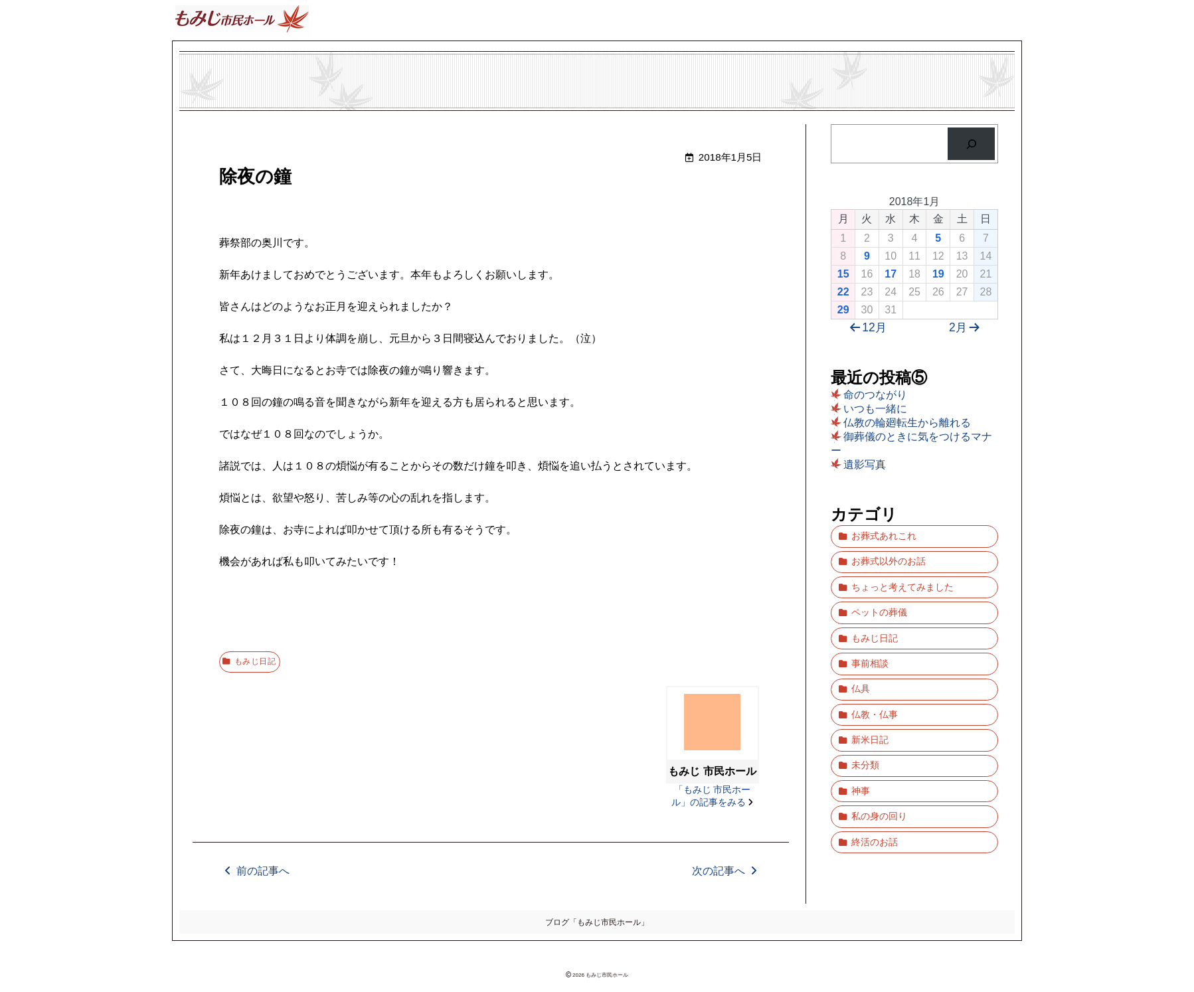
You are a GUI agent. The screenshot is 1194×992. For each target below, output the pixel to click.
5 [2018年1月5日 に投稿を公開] (938, 238)
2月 (967, 327)
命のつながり (875, 394)
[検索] (971, 143)
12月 (865, 327)
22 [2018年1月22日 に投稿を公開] (843, 291)
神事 (860, 739)
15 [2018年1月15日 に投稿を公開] (843, 274)
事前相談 (869, 636)
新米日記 (869, 698)
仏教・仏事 (874, 678)
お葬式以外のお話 (888, 554)
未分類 (865, 719)
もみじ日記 (258, 660)
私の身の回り (878, 760)
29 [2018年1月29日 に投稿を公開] (843, 309)
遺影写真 (864, 464)
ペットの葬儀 (878, 595)
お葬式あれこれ (883, 533)
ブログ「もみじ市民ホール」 (597, 920)
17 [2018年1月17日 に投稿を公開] (890, 274)
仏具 (860, 657)
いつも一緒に (875, 408)
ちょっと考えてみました (902, 575)
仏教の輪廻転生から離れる (907, 422)
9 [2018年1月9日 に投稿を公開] (867, 256)
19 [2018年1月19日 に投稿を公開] (938, 274)
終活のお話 (874, 780)
